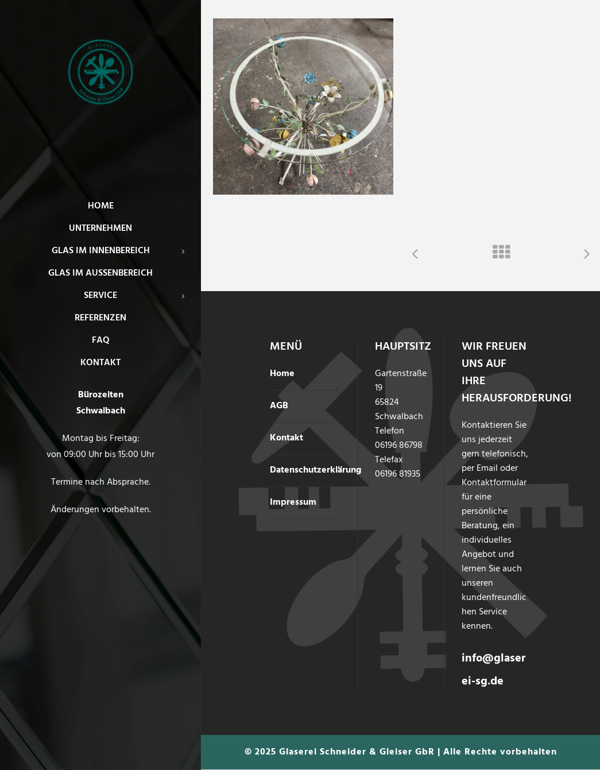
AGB (279, 405)
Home (282, 373)
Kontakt (286, 438)
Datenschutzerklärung (315, 470)
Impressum (293, 502)
